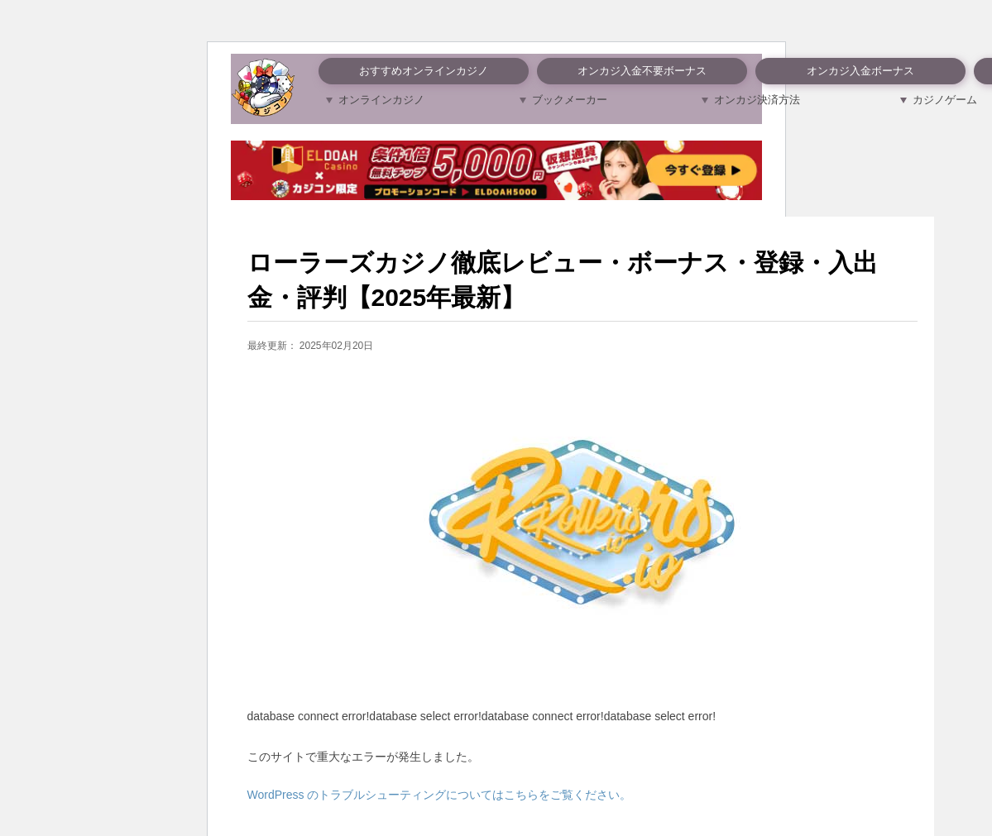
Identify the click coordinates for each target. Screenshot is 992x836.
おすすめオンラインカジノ (423, 70)
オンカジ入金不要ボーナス (642, 70)
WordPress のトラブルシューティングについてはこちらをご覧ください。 (439, 794)
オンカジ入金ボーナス (860, 70)
